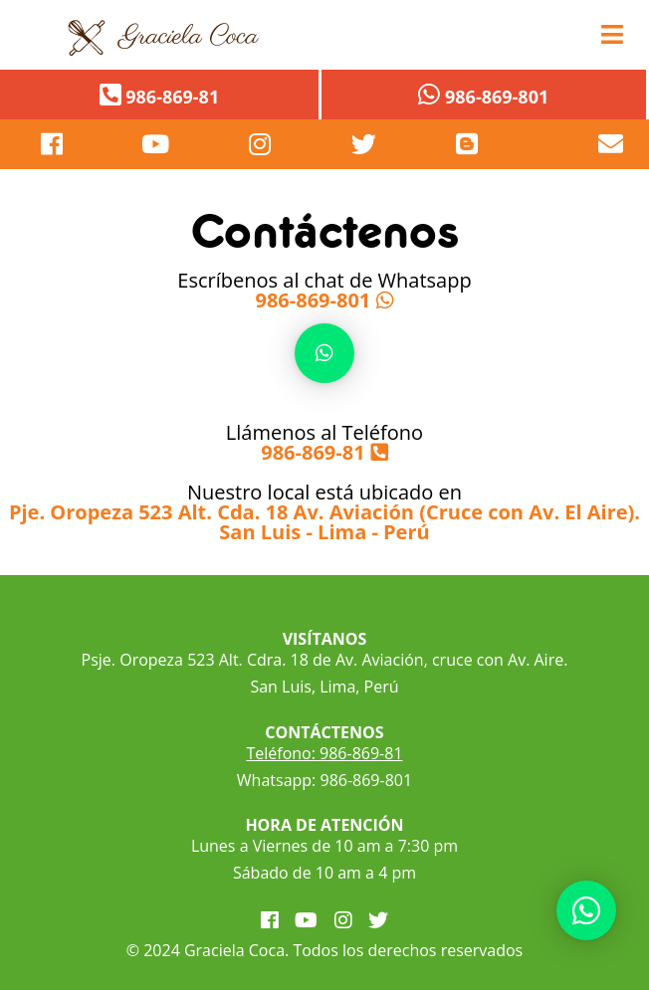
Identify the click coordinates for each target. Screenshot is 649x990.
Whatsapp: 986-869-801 (324, 780)
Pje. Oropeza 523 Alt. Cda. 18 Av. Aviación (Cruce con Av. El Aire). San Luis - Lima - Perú (324, 521)
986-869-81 (312, 452)
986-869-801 (313, 300)
